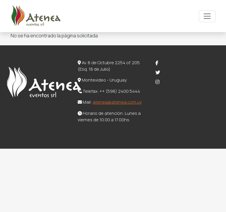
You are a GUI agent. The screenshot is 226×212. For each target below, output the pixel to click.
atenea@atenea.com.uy (117, 102)
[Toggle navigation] (207, 16)
